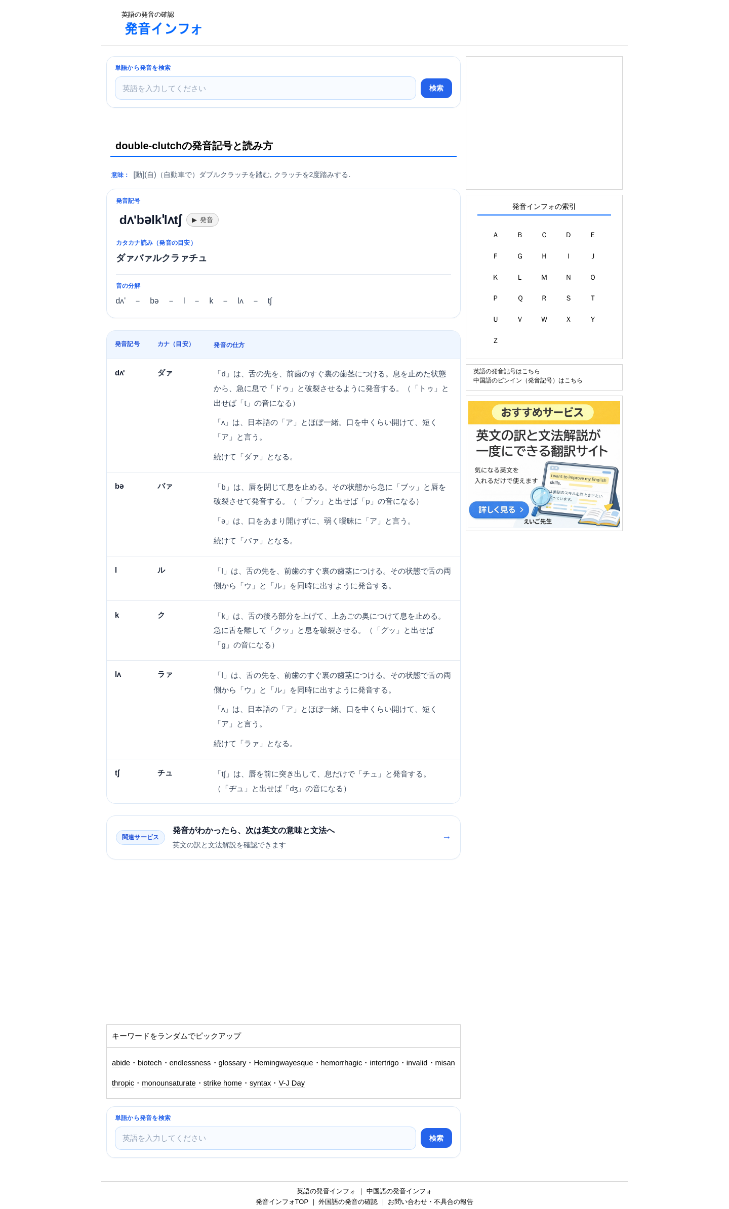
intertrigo (384, 1063)
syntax (260, 1083)
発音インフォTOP (282, 1201)
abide (121, 1063)
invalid (417, 1063)
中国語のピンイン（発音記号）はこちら (528, 380)
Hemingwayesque (283, 1063)
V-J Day (291, 1083)
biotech (150, 1063)
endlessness (190, 1063)
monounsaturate (169, 1083)
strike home (223, 1083)
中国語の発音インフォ (399, 1191)
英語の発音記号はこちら (506, 371)
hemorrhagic (341, 1063)
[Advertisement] (397, 23)
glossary (233, 1063)
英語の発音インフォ (326, 1191)
